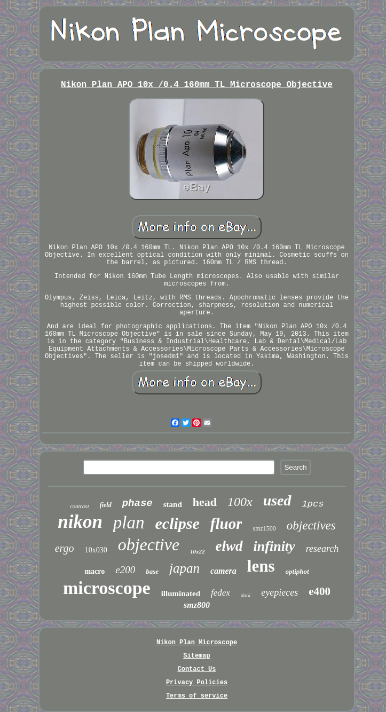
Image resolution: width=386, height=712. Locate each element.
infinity (274, 546)
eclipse (177, 523)
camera (223, 570)
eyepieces (279, 592)
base (152, 571)
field (106, 505)
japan (184, 568)
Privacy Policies (196, 682)
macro (94, 571)
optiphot (297, 571)
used (277, 500)
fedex (220, 593)
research (322, 548)
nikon (80, 521)
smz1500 (264, 528)
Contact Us (196, 669)
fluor (226, 523)
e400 (319, 591)
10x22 (197, 551)
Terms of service (196, 696)
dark (245, 595)
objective (148, 544)
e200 (125, 569)
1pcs (313, 504)
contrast (79, 506)
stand (172, 504)
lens (261, 566)
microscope (107, 588)
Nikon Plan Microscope (196, 642)
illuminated (180, 593)
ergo (64, 548)
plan (129, 522)
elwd (229, 546)
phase (137, 503)
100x (240, 502)
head (205, 502)
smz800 (197, 605)
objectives (311, 525)
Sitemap (196, 656)
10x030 (96, 550)
